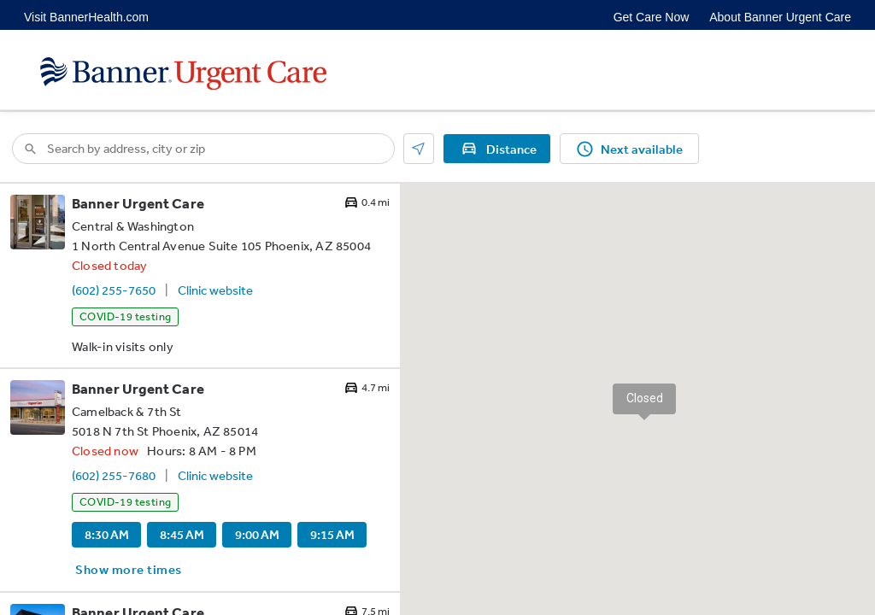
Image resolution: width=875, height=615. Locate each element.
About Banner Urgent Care (780, 17)
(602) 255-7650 (114, 290)
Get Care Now (652, 17)
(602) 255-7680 (114, 475)
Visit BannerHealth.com (86, 17)
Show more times (128, 569)
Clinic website (215, 290)
